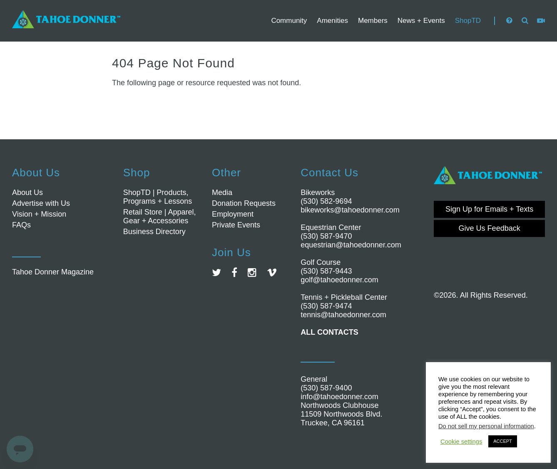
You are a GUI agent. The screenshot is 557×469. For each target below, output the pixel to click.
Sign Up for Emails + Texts (489, 209)
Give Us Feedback (489, 228)
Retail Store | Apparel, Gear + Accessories (159, 216)
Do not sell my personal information (486, 426)
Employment (233, 214)
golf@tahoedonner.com (339, 280)
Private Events (236, 225)
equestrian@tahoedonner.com (351, 245)
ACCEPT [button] (502, 441)
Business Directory (154, 231)
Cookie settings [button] (461, 441)
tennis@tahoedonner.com (343, 315)
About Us (27, 192)
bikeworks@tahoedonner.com (350, 210)
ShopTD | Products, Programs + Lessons (157, 196)
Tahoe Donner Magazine (53, 272)
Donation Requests (244, 203)
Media (222, 192)
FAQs (21, 225)
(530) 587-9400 (326, 388)
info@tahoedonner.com (339, 396)
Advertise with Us (41, 203)
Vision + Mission (39, 214)
